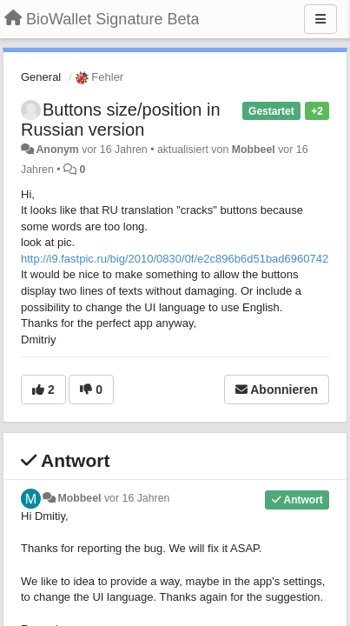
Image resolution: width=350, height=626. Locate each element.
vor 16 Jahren (136, 498)
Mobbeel (253, 149)
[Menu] (320, 19)
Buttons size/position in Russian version (121, 119)
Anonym (57, 149)
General (41, 76)
